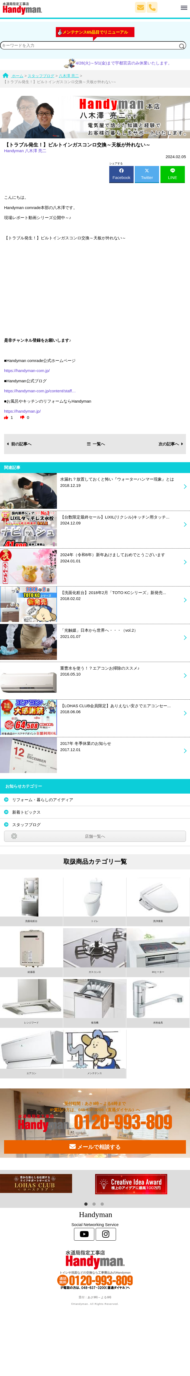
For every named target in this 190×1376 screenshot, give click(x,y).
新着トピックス (26, 812)
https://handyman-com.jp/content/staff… (40, 391)
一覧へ (96, 444)
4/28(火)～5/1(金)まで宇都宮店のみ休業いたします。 (130, 63)
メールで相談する (94, 1146)
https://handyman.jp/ (22, 411)
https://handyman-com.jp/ (27, 370)
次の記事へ (171, 444)
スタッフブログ (26, 824)
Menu (172, 5)
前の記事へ (19, 444)
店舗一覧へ (95, 836)
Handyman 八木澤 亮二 (25, 150)
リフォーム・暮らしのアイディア (42, 799)
